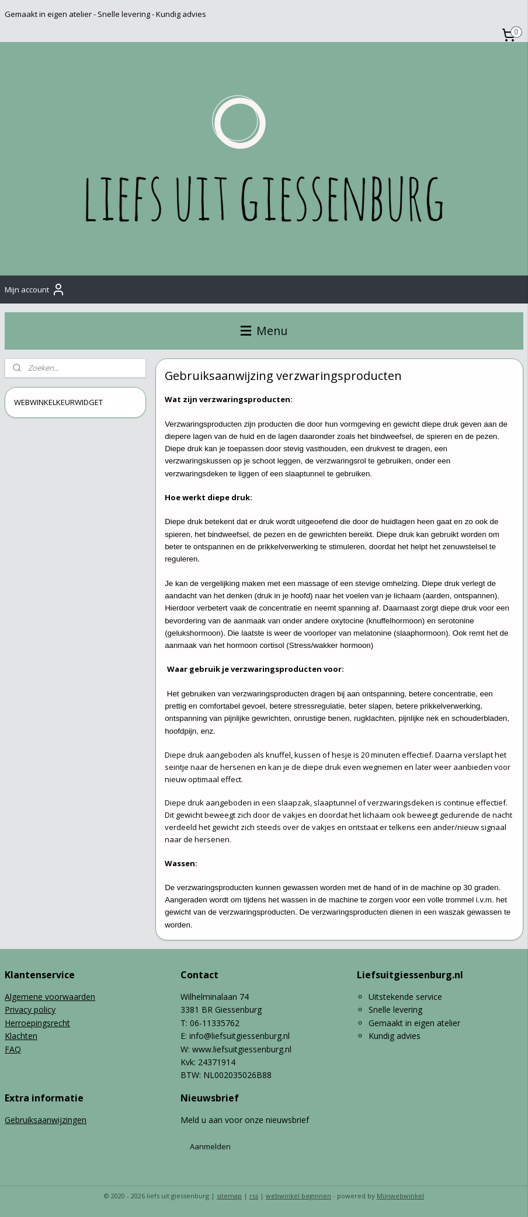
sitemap (229, 1195)
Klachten (21, 1035)
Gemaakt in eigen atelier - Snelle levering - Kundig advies (105, 14)
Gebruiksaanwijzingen (45, 1119)
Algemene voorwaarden (50, 996)
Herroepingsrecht (37, 1022)
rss (253, 1195)
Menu (264, 331)
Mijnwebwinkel (400, 1195)
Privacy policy (30, 1009)
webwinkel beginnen (298, 1195)
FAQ (13, 1049)
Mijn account (35, 290)
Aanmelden (210, 1146)
